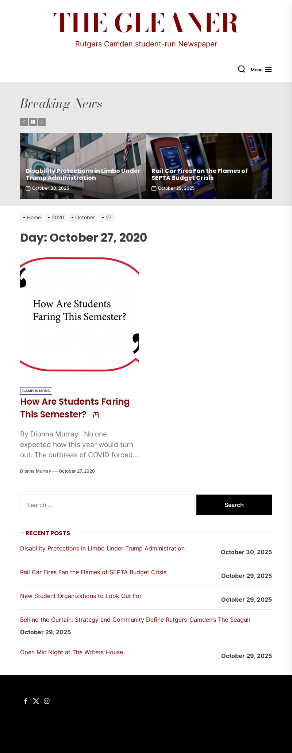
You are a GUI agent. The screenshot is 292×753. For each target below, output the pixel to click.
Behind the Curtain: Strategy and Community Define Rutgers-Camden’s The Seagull (135, 619)
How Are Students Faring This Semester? (75, 408)
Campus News (36, 391)
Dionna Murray (35, 471)
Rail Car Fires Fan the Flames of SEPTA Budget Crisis (199, 174)
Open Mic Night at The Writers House (71, 652)
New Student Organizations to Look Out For (81, 595)
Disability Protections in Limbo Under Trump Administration (83, 174)
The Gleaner (146, 23)
